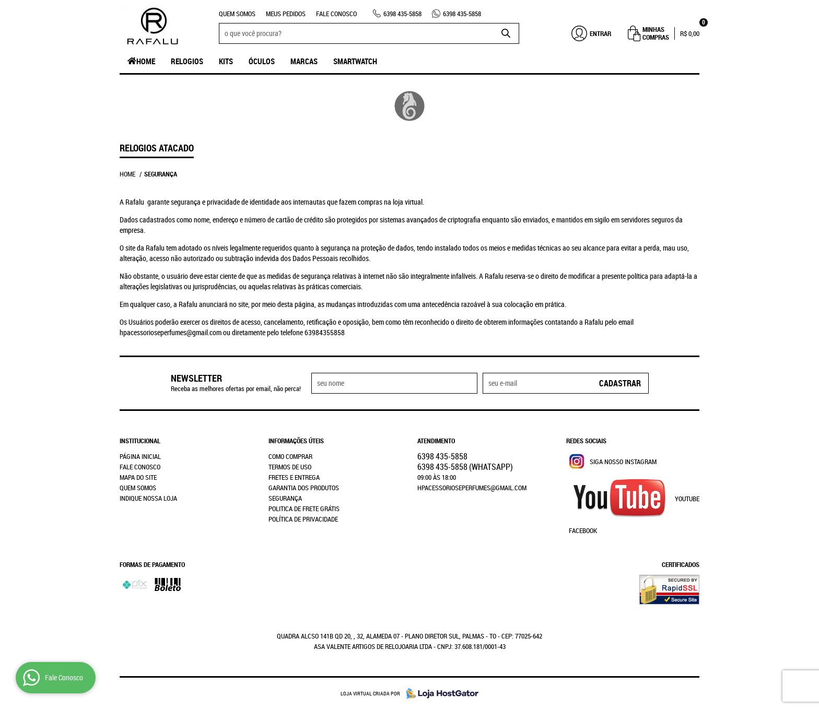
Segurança (285, 498)
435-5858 (402, 13)
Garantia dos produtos (303, 487)
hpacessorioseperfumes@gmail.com (471, 487)
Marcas (304, 61)
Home (145, 61)
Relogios (187, 61)
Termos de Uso (289, 466)
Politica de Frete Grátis (304, 508)
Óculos (262, 61)
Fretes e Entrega (294, 477)
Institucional (140, 440)
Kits (226, 61)
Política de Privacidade (303, 519)
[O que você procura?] (506, 33)
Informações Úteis (296, 440)
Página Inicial (140, 456)
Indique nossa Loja (148, 498)
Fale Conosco (336, 13)
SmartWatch (355, 61)
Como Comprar (290, 456)
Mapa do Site (138, 477)
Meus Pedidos (286, 13)
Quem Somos (237, 13)
